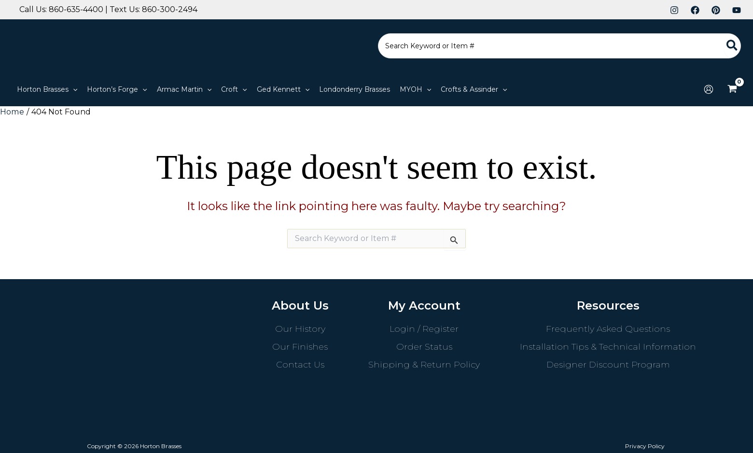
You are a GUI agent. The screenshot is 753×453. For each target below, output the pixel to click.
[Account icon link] (708, 89)
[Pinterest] (715, 10)
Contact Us (300, 364)
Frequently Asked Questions (608, 328)
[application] (73, 89)
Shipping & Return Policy (424, 364)
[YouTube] (736, 10)
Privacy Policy (646, 445)
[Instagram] (674, 10)
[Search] (732, 46)
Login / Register (424, 328)
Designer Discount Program (608, 364)
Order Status (424, 346)
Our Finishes (300, 346)
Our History (300, 328)
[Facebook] (695, 10)
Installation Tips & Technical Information (608, 346)
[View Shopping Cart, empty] (732, 89)
